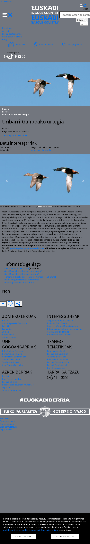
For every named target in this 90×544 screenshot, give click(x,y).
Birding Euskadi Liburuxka (16, 135)
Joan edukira (6, 1)
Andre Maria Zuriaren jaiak (14, 356)
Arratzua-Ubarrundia (41, 150)
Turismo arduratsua (11, 390)
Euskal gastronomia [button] (12, 33)
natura (5, 111)
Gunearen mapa (7, 421)
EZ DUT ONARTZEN (65, 536)
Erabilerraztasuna (8, 426)
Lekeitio (6, 326)
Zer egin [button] (6, 31)
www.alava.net (38, 248)
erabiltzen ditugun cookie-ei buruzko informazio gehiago (30, 530)
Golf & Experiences (56, 367)
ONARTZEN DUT (23, 536)
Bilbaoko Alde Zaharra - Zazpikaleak (64, 328)
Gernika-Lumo (9, 337)
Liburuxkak (16, 44)
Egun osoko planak (56, 351)
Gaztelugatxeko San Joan (14, 323)
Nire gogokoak (71, 44)
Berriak (5, 376)
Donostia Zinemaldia (12, 353)
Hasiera (5, 108)
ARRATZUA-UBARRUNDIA (16, 268)
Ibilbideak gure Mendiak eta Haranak (21, 279)
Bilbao (5, 320)
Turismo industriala (56, 356)
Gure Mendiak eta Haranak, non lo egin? (23, 271)
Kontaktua (5, 418)
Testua (84, 8)
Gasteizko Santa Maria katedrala (62, 326)
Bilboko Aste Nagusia (12, 351)
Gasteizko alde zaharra (58, 331)
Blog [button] (4, 39)
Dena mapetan (43, 44)
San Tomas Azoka (10, 362)
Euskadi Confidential (57, 365)
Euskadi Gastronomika (58, 362)
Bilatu (82, 20)
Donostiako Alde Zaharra (59, 334)
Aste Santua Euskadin (12, 365)
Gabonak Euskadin (11, 359)
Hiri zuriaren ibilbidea (57, 359)
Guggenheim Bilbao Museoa (60, 320)
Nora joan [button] (7, 28)
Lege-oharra (6, 429)
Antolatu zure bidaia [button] (12, 36)
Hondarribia (8, 334)
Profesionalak (7, 424)
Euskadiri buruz (9, 381)
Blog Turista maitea (11, 379)
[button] (7, 14)
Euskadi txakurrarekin (57, 353)
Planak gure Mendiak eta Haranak (20, 282)
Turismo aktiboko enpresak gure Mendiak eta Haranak (30, 276)
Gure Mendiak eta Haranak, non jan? (21, 274)
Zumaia (5, 331)
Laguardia (7, 328)
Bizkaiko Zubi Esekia (57, 323)
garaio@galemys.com (20, 248)
